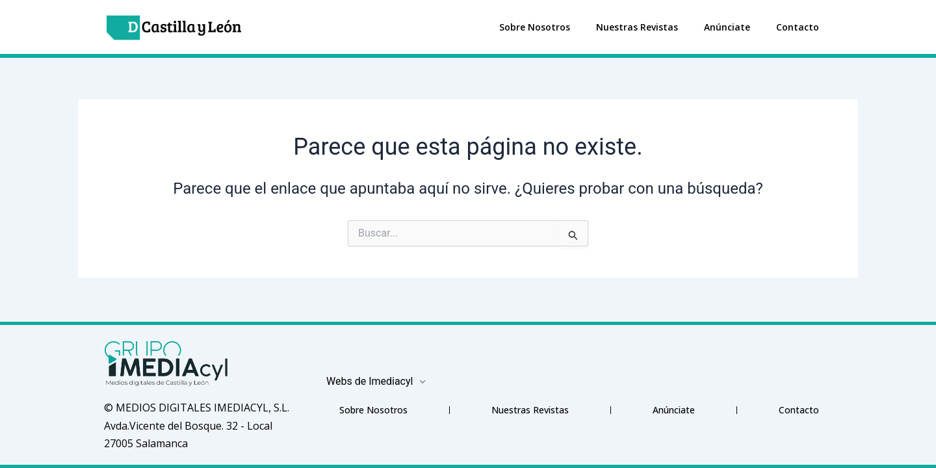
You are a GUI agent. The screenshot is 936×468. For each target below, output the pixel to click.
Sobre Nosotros (534, 27)
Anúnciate (727, 27)
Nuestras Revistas (637, 27)
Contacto (797, 27)
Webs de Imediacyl (377, 381)
